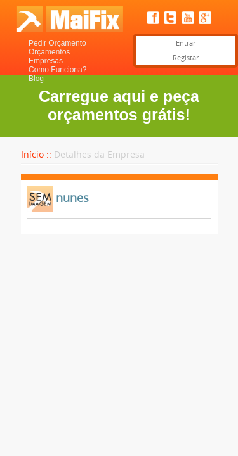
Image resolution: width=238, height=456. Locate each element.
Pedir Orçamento (57, 43)
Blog (36, 78)
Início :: (36, 154)
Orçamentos (49, 52)
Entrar (185, 43)
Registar (186, 58)
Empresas (46, 60)
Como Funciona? (57, 69)
